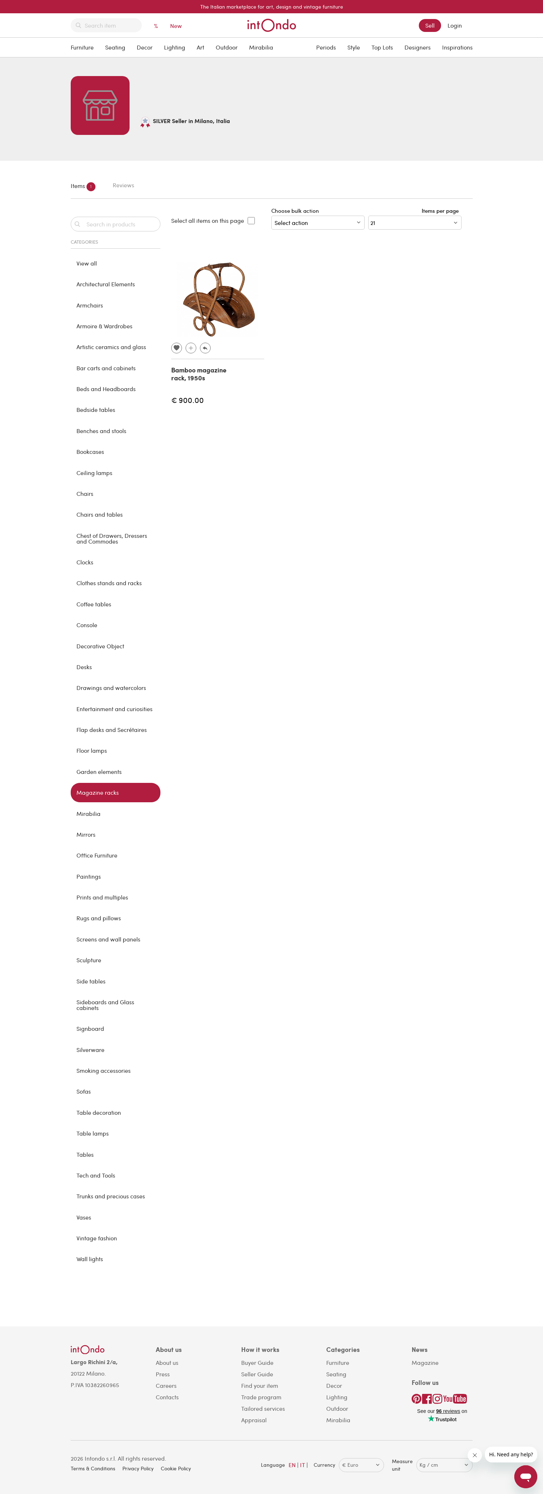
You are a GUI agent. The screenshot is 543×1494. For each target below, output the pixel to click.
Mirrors (85, 834)
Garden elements (99, 771)
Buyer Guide (257, 1362)
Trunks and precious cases (110, 1196)
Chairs (84, 493)
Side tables (91, 981)
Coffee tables (93, 604)
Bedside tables (95, 409)
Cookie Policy (176, 1468)
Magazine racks (97, 792)
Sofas (83, 1091)
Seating (115, 47)
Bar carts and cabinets (106, 368)
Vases (83, 1217)
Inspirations (457, 47)
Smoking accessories (103, 1070)
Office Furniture (96, 855)
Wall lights (89, 1259)
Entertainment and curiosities (114, 709)
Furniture (82, 47)
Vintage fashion (96, 1238)
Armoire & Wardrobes (104, 326)
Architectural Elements (105, 284)
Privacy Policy (138, 1468)
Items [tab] (83, 187)
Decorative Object (100, 646)
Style (353, 47)
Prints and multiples (102, 897)
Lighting (174, 47)
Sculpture (88, 960)
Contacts (167, 1397)
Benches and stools (101, 430)
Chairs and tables (99, 514)
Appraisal (254, 1420)
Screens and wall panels (108, 939)
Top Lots (382, 47)
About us (167, 1362)
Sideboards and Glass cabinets (105, 1004)
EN (292, 1465)
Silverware (90, 1049)
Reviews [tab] (123, 185)
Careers (166, 1385)
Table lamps (92, 1133)
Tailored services (263, 1408)
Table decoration (98, 1112)
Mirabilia (261, 47)
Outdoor (227, 47)
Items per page (442, 210)
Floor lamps (91, 750)
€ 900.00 (187, 400)
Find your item (259, 1385)
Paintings (88, 876)
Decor (145, 47)
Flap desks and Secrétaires (111, 729)
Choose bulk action (318, 218)
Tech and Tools (95, 1175)
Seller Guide (257, 1374)
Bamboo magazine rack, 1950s (198, 373)
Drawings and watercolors (111, 687)
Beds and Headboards (106, 389)
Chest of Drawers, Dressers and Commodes (111, 538)
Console (86, 625)
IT (302, 1465)
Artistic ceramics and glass (111, 347)
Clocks (84, 562)
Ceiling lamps (94, 472)
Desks (84, 667)
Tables (85, 1154)
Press (163, 1374)
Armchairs (89, 305)
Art (200, 47)
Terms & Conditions (93, 1468)
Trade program (261, 1397)
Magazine (425, 1362)
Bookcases (90, 451)
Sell (430, 25)
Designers (417, 47)
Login (455, 25)
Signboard (90, 1028)
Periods (326, 47)
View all (86, 263)
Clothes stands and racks (109, 583)
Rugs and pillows (98, 918)
